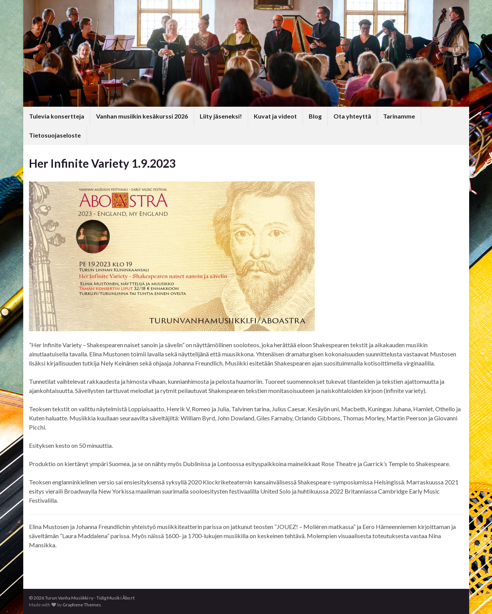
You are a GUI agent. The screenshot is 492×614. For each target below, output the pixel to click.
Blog (315, 116)
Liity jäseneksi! (221, 116)
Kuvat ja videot (275, 116)
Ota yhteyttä (352, 116)
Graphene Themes (82, 605)
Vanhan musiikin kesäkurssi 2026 (142, 116)
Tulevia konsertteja (56, 116)
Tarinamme (399, 116)
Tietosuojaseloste (55, 135)
